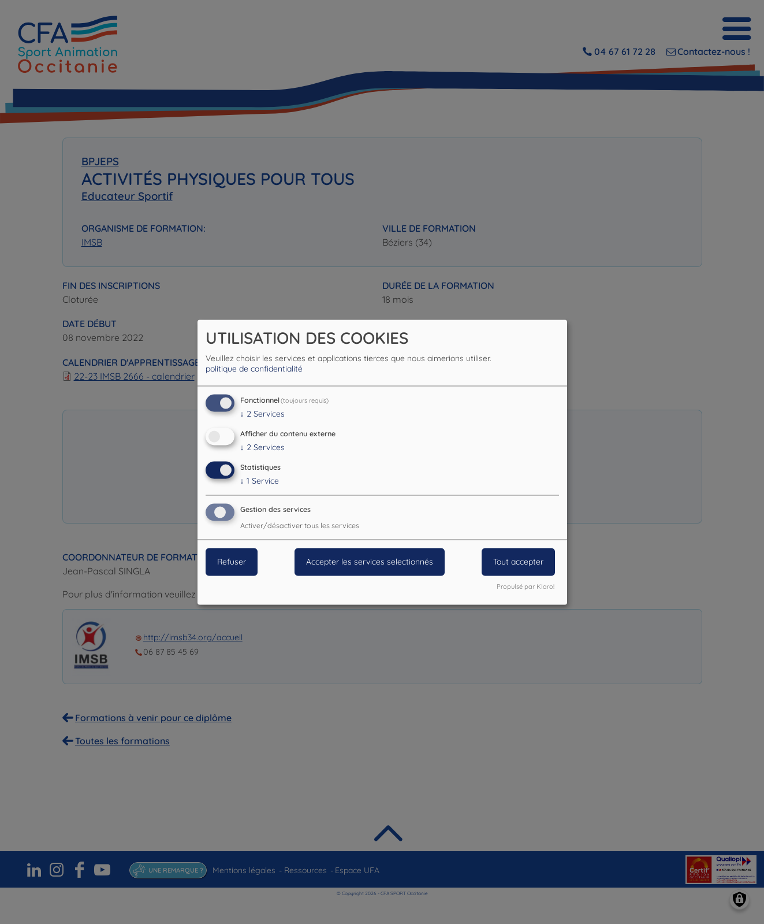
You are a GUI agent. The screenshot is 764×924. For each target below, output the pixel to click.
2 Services (262, 414)
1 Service (259, 481)
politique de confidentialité (254, 369)
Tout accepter (518, 561)
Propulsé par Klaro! (525, 586)
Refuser (231, 561)
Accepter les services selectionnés (369, 561)
